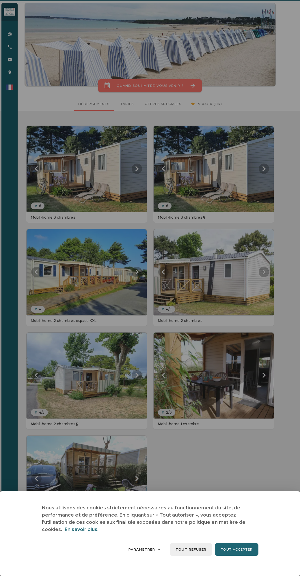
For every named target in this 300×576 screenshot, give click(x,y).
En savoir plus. (81, 529)
